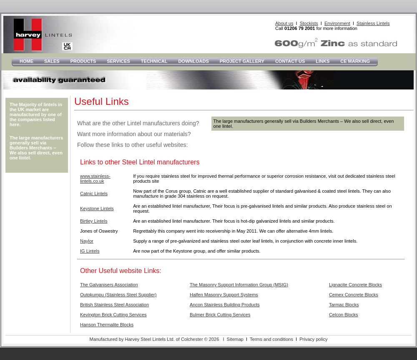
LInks (322, 61)
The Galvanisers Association (109, 284)
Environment (337, 23)
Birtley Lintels (93, 220)
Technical (154, 61)
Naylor (86, 240)
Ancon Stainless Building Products (225, 304)
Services (118, 61)
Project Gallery (242, 61)
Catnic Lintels (94, 193)
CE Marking (355, 61)
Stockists (309, 23)
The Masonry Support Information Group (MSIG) (239, 284)
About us (284, 23)
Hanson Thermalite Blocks (106, 324)
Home (26, 61)
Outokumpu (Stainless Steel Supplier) (118, 294)
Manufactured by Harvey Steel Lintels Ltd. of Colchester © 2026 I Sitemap (166, 339)
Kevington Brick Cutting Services (113, 314)
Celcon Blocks (343, 314)
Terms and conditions (271, 339)
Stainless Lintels (373, 23)
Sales (52, 61)
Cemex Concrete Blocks (353, 294)
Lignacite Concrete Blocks (355, 284)
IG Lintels (89, 250)
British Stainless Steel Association (114, 304)
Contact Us (290, 61)
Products (83, 61)
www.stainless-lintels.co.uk (95, 179)
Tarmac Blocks (344, 304)
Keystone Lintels (97, 208)
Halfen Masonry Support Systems (224, 294)
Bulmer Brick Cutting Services (220, 314)
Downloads (193, 61)
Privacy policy (313, 339)
